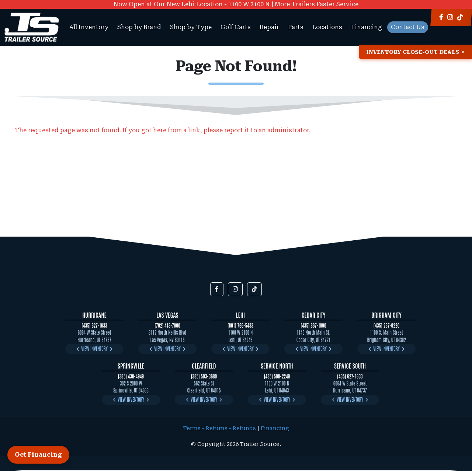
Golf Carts (236, 27)
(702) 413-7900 (167, 325)
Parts (295, 27)
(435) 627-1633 (94, 325)
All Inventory (88, 27)
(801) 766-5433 (240, 325)
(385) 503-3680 (204, 376)
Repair (269, 27)
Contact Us (407, 27)
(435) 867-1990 (313, 325)
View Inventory (94, 348)
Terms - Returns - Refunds (219, 428)
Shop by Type (191, 27)
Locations (327, 27)
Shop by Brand (139, 27)
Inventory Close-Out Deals (412, 52)
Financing (366, 27)
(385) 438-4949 (131, 376)
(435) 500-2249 (277, 376)
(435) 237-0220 (386, 325)
